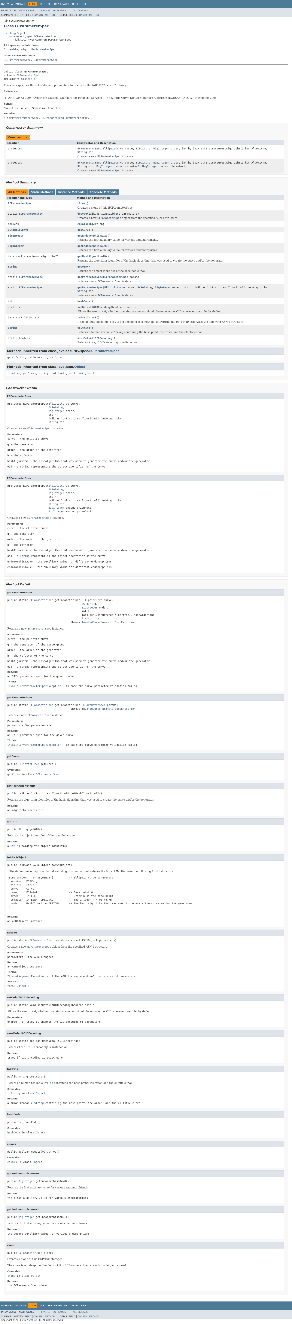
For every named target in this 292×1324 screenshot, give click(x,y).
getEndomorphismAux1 (93, 245)
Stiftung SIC (35, 1320)
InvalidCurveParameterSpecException (108, 622)
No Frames (59, 10)
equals (82, 223)
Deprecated (61, 4)
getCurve (84, 229)
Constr (38, 15)
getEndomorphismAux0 (93, 235)
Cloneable (11, 49)
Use (41, 4)
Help (84, 4)
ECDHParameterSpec (17, 59)
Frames (45, 10)
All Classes (80, 10)
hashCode (84, 301)
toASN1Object (87, 317)
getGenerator (37, 357)
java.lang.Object (14, 33)
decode (82, 213)
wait (72, 373)
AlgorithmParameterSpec (38, 49)
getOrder (56, 357)
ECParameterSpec (28, 75)
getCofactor (16, 357)
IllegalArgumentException (26, 976)
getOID (82, 266)
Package (20, 4)
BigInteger (161, 148)
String (82, 152)
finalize (13, 373)
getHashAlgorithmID (92, 256)
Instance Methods (71, 192)
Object (93, 223)
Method (50, 15)
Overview (7, 4)
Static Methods (42, 192)
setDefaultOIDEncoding (94, 307)
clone (81, 203)
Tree (49, 4)
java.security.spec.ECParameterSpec (33, 36)
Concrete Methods (103, 192)
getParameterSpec (90, 276)
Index (75, 4)
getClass (29, 373)
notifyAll (59, 373)
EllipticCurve (113, 148)
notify (44, 373)
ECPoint (141, 148)
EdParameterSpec (45, 59)
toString (84, 327)
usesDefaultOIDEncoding (95, 338)
